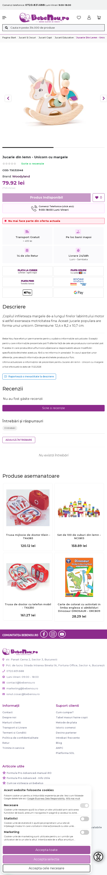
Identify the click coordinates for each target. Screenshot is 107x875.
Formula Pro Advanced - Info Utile (28, 778)
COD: (5, 170)
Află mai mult (73, 798)
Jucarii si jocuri (27, 37)
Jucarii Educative (64, 37)
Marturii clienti (11, 722)
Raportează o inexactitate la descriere (29, 376)
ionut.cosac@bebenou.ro (21, 694)
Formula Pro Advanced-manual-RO (29, 773)
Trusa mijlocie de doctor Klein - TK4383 (28, 536)
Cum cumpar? (65, 712)
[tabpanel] (53, 96)
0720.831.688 (13, 671)
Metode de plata (66, 722)
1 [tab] (28, 150)
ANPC (59, 747)
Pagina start (9, 37)
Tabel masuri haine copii (72, 717)
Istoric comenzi (66, 727)
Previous (8, 98)
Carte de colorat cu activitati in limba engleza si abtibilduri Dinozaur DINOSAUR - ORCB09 (79, 607)
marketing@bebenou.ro (20, 688)
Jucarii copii (45, 37)
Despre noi (9, 717)
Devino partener (66, 732)
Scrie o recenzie (32, 164)
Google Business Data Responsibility (46, 798)
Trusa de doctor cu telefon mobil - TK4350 (28, 606)
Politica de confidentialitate (20, 737)
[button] (9, 17)
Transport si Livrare (14, 727)
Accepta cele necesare (46, 868)
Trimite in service (13, 747)
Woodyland (21, 176)
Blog (59, 742)
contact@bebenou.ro (18, 682)
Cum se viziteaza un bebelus (25, 783)
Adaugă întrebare (19, 439)
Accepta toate (46, 850)
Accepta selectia (46, 859)
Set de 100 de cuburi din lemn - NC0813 (79, 536)
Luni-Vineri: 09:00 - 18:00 (20, 676)
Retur (5, 742)
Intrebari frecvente (68, 737)
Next (104, 98)
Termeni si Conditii (14, 732)
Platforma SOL (65, 753)
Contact (7, 712)
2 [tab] (79, 150)
